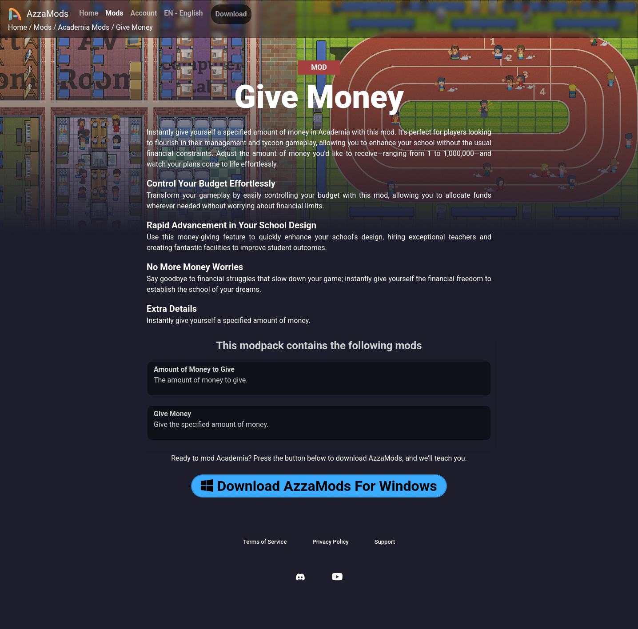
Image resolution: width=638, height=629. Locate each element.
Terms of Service (265, 541)
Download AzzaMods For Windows (319, 486)
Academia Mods (84, 27)
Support (385, 541)
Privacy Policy (330, 541)
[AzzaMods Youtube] (337, 577)
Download (231, 14)
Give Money (134, 27)
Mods (114, 13)
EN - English (183, 13)
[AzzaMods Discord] (300, 578)
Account (143, 13)
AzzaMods (38, 14)
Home (88, 13)
